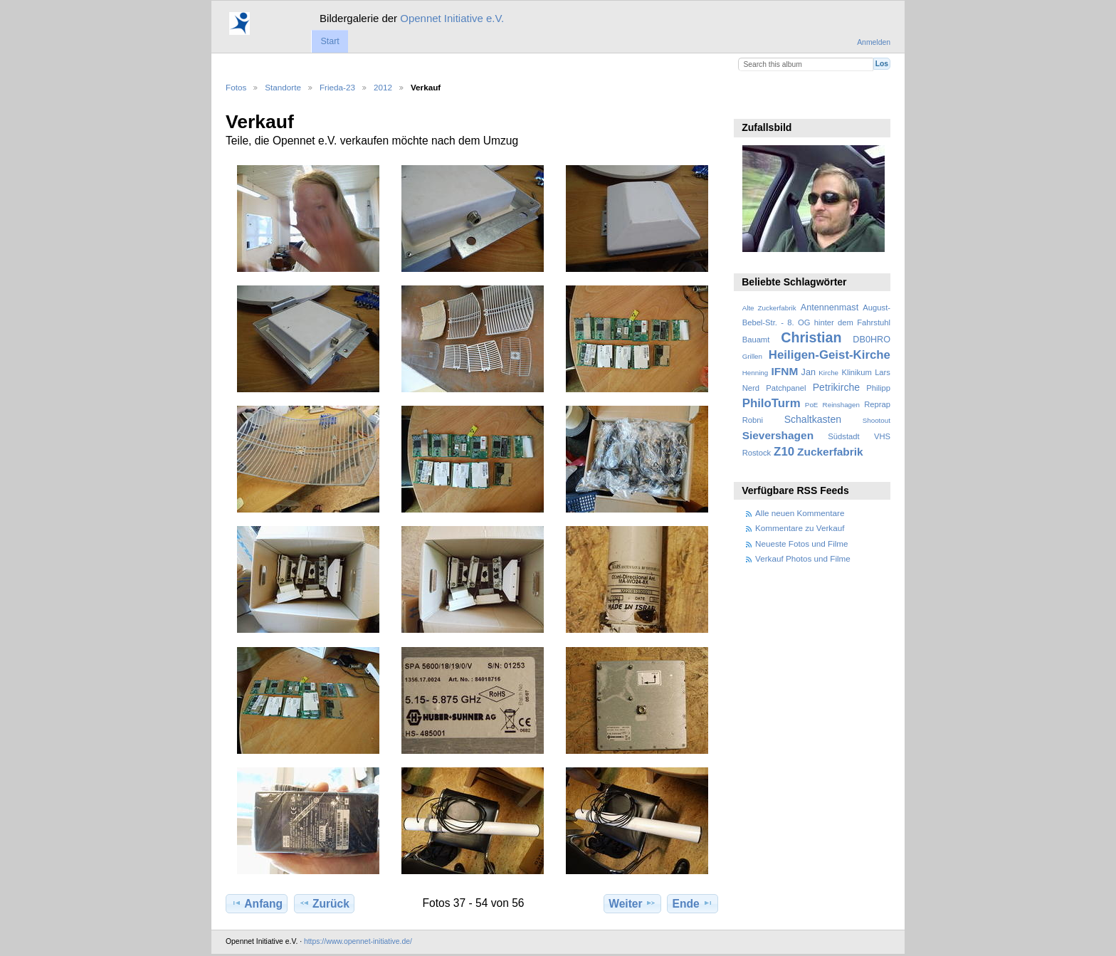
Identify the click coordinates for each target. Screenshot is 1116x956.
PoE (811, 405)
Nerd (750, 388)
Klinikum (856, 372)
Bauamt (756, 339)
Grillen (752, 356)
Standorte (283, 87)
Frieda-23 (337, 87)
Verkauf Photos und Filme (803, 558)
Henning (755, 373)
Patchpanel (786, 388)
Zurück (324, 903)
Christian (811, 337)
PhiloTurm (771, 403)
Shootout (876, 420)
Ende (693, 903)
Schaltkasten (812, 419)
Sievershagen (778, 435)
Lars (882, 372)
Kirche (828, 373)
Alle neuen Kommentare (799, 513)
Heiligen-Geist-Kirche (829, 355)
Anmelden (873, 42)
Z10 (784, 451)
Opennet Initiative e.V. (452, 18)
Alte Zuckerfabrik (769, 308)
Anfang (257, 903)
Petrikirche (836, 387)
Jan (808, 372)
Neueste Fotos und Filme (801, 543)
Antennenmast (829, 307)
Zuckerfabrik (830, 452)
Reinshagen (841, 405)
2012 (383, 87)
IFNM (785, 371)
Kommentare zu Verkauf (799, 527)
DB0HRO (871, 340)
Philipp (878, 388)
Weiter (632, 903)
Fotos (236, 87)
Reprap (877, 404)
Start (329, 41)
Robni (752, 420)
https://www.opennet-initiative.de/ (358, 941)
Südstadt (843, 436)
